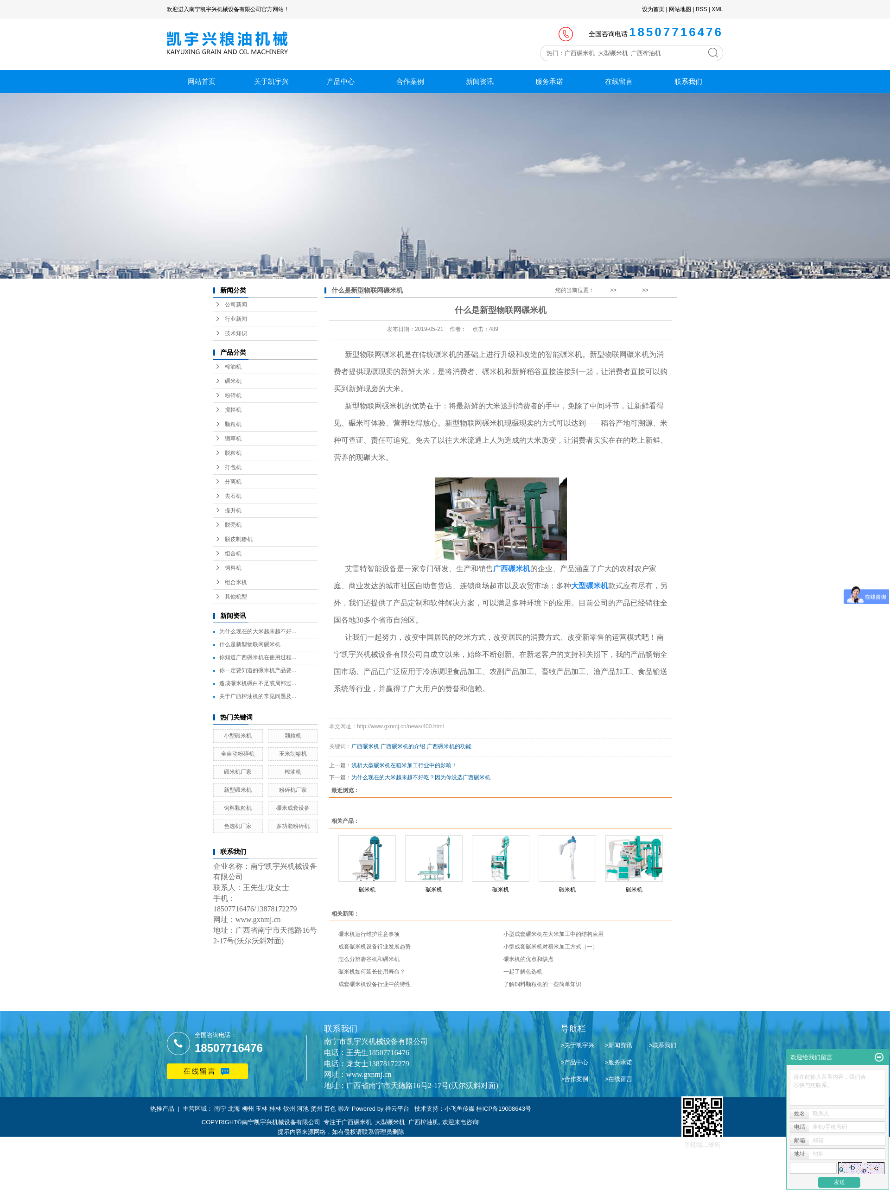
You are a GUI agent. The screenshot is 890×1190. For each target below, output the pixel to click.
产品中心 (341, 81)
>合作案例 (575, 1078)
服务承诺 (549, 81)
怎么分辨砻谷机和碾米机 (369, 959)
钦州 (289, 1108)
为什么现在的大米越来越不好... (257, 631)
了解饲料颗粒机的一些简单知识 (542, 984)
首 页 (602, 290)
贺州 (317, 1108)
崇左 (344, 1108)
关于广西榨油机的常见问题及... (257, 696)
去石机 (233, 496)
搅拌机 (233, 410)
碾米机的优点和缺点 (528, 959)
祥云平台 (397, 1108)
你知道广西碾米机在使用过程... (257, 657)
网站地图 (680, 9)
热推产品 (162, 1108)
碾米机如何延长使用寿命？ (371, 971)
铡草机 (233, 438)
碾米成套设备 (293, 808)
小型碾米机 (238, 735)
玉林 (261, 1108)
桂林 (275, 1108)
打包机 (233, 467)
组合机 (233, 553)
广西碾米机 (365, 746)
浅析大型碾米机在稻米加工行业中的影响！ (404, 765)
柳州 (248, 1108)
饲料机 (233, 568)
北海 (234, 1108)
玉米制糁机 (293, 754)
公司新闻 (236, 304)
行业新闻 (236, 319)
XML (717, 9)
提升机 (233, 510)
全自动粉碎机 (237, 754)
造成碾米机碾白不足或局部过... (257, 683)
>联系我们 (663, 1045)
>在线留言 (619, 1078)
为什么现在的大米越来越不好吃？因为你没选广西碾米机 (420, 777)
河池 (303, 1108)
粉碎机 (233, 395)
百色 (330, 1108)
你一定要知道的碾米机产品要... (257, 670)
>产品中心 (575, 1062)
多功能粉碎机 (293, 826)
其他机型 (236, 596)
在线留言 (619, 81)
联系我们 (688, 81)
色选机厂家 (238, 826)
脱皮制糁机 (239, 539)
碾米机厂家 (238, 772)
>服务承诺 (619, 1062)
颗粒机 (233, 424)
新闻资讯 (480, 81)
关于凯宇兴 (271, 81)
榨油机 (233, 366)
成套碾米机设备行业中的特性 (374, 984)
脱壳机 (233, 525)
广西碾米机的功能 (449, 746)
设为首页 (653, 9)
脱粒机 (233, 453)
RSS (701, 9)
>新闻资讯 (619, 1045)
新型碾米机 (238, 790)
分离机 (233, 481)
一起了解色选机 (522, 971)
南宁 (220, 1108)
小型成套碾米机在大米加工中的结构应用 (553, 934)
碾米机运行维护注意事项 (369, 934)
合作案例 (410, 81)
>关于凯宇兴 (578, 1045)
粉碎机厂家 (293, 790)
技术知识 (236, 333)
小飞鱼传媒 (460, 1108)
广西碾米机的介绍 (403, 746)
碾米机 (233, 381)
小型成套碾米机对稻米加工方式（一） (550, 946)
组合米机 (236, 582)
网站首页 (202, 81)
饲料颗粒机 (238, 808)
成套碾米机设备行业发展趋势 (374, 946)
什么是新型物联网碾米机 (249, 644)
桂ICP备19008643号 (503, 1108)
